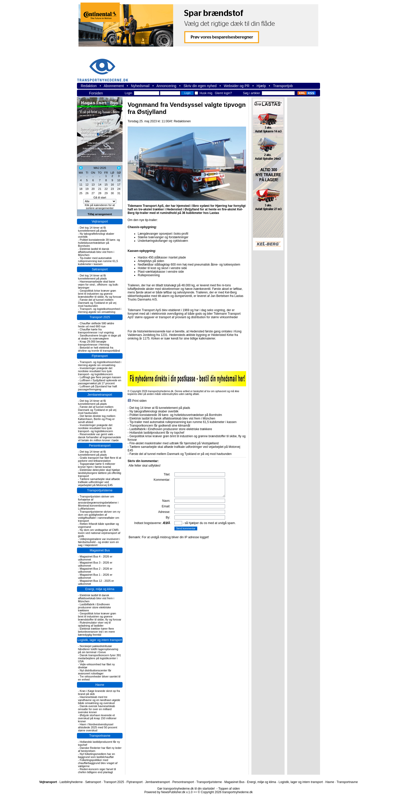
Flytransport (100, 356)
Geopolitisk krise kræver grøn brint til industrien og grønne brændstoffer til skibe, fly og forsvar (99, 293)
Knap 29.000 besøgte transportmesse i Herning (93, 343)
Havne (99, 685)
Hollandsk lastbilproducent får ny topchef (156, 432)
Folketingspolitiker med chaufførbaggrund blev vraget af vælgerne (97, 763)
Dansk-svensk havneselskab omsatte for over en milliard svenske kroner (96, 709)
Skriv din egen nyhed (200, 86)
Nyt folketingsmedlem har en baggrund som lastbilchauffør (96, 755)
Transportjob (283, 86)
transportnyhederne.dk (105, 67)
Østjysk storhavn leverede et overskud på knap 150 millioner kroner (97, 718)
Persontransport (99, 445)
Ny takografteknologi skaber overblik (153, 411)
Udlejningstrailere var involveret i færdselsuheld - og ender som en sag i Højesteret (99, 542)
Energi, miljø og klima (99, 589)
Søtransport (100, 269)
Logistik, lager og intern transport (100, 640)
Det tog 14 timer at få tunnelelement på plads (92, 229)
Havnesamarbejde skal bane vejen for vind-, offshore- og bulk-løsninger (98, 284)
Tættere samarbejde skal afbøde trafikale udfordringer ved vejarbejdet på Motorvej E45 (99, 482)
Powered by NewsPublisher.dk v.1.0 (168, 792)
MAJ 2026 (100, 167)
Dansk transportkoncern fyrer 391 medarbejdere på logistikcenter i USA (99, 658)
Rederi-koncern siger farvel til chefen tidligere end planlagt (97, 771)
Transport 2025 (100, 317)
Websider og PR (237, 86)
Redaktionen (182, 121)
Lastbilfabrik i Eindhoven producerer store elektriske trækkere (94, 607)
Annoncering (166, 86)
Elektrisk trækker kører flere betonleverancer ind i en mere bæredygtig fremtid (96, 631)
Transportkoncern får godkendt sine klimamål (159, 425)
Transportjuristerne (99, 490)
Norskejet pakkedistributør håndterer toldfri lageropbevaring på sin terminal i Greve (98, 649)
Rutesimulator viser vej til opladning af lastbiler (94, 624)
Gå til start (99, 197)
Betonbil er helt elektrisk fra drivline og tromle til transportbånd (99, 349)
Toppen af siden (229, 788)
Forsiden (96, 93)
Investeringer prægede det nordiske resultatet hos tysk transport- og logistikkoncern (95, 371)
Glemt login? (223, 93)
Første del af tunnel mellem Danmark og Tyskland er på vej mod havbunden (97, 302)
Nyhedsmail (140, 86)
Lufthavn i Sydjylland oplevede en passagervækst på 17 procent (99, 382)
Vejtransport (100, 221)
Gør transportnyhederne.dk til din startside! (186, 788)
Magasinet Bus (100, 550)
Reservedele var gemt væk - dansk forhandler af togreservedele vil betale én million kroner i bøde (99, 437)
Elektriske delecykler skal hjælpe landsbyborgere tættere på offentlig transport (99, 472)
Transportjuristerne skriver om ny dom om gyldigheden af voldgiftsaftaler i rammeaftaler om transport (99, 516)
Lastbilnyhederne (71, 782)
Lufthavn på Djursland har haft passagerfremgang (97, 388)
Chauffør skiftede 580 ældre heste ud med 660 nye (96, 325)
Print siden (139, 401)
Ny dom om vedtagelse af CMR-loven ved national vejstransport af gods (99, 532)
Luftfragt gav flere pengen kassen (100, 377)
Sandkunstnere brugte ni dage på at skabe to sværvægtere (99, 337)
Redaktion (89, 86)
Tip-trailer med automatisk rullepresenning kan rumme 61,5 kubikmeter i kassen (98, 261)
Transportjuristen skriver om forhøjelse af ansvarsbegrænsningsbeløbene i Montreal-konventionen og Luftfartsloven (98, 502)
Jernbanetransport (99, 394)
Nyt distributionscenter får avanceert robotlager (94, 672)
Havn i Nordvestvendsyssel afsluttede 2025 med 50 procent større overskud (97, 727)
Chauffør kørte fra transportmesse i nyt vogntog (96, 331)
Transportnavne (99, 735)
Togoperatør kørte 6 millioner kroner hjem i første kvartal (96, 465)
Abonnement (114, 86)
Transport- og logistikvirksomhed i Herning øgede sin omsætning (99, 310)
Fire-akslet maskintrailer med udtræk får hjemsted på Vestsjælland (174, 443)
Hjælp (261, 86)
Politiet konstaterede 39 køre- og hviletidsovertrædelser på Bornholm (99, 242)
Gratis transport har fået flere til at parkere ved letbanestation (99, 459)
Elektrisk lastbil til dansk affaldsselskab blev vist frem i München (96, 251)
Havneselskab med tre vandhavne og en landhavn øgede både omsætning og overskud (99, 700)
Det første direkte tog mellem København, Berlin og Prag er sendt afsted (96, 419)
